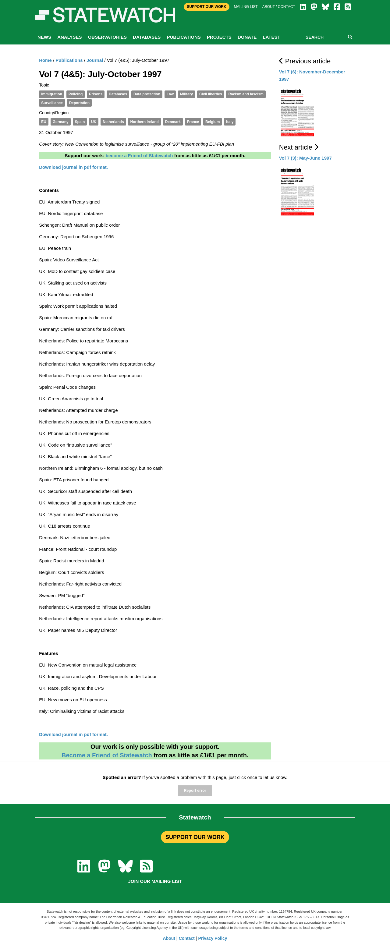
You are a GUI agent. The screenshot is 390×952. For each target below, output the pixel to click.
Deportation (79, 103)
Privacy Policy (212, 938)
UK (93, 122)
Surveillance (52, 103)
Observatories (107, 37)
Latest (271, 37)
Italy (229, 122)
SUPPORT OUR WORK (195, 837)
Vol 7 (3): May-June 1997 (305, 158)
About (169, 938)
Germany (61, 122)
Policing (76, 94)
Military (186, 94)
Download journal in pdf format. (73, 734)
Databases (147, 37)
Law (170, 94)
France (193, 122)
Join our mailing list (155, 881)
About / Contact (278, 7)
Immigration (51, 94)
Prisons (95, 94)
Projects (219, 37)
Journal (95, 60)
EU (43, 122)
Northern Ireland (144, 122)
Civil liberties (210, 94)
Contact (187, 938)
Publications (183, 37)
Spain (80, 122)
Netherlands (113, 122)
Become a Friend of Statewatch (107, 755)
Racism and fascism (245, 94)
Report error (195, 790)
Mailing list (246, 7)
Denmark (173, 122)
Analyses (69, 37)
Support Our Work (206, 7)
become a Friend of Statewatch (139, 155)
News (44, 37)
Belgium (212, 122)
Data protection (146, 94)
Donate (247, 37)
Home (45, 60)
